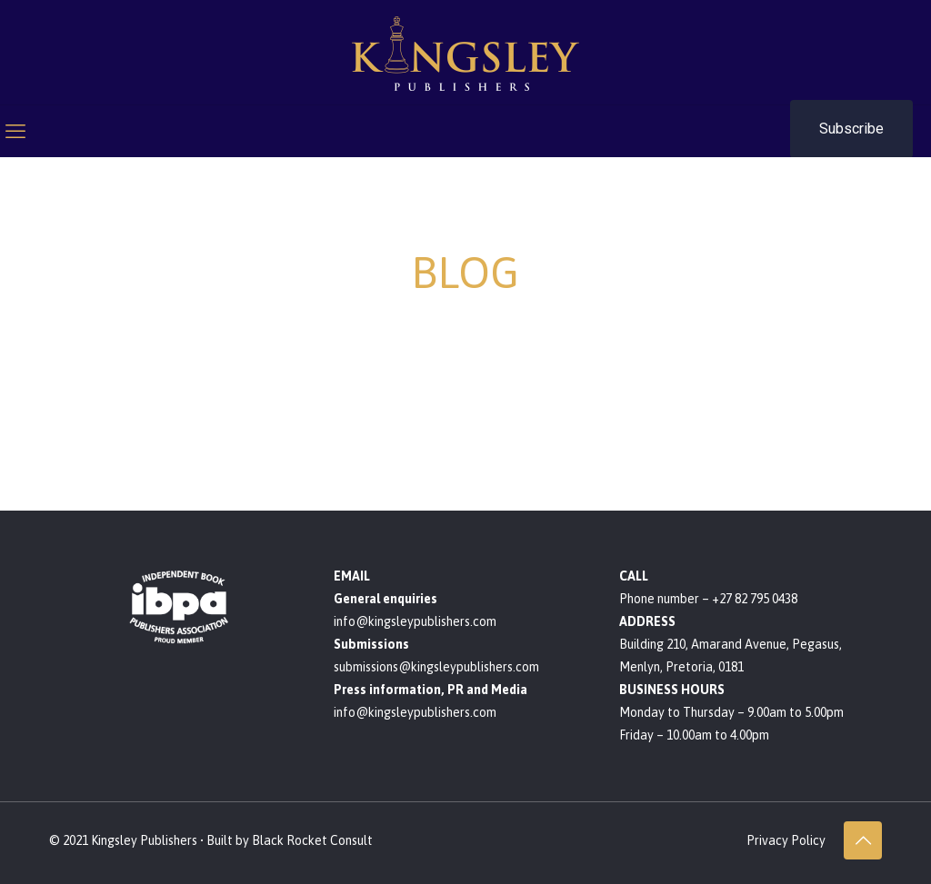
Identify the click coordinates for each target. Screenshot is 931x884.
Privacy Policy (786, 840)
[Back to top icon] (863, 840)
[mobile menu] (15, 130)
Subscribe (851, 128)
